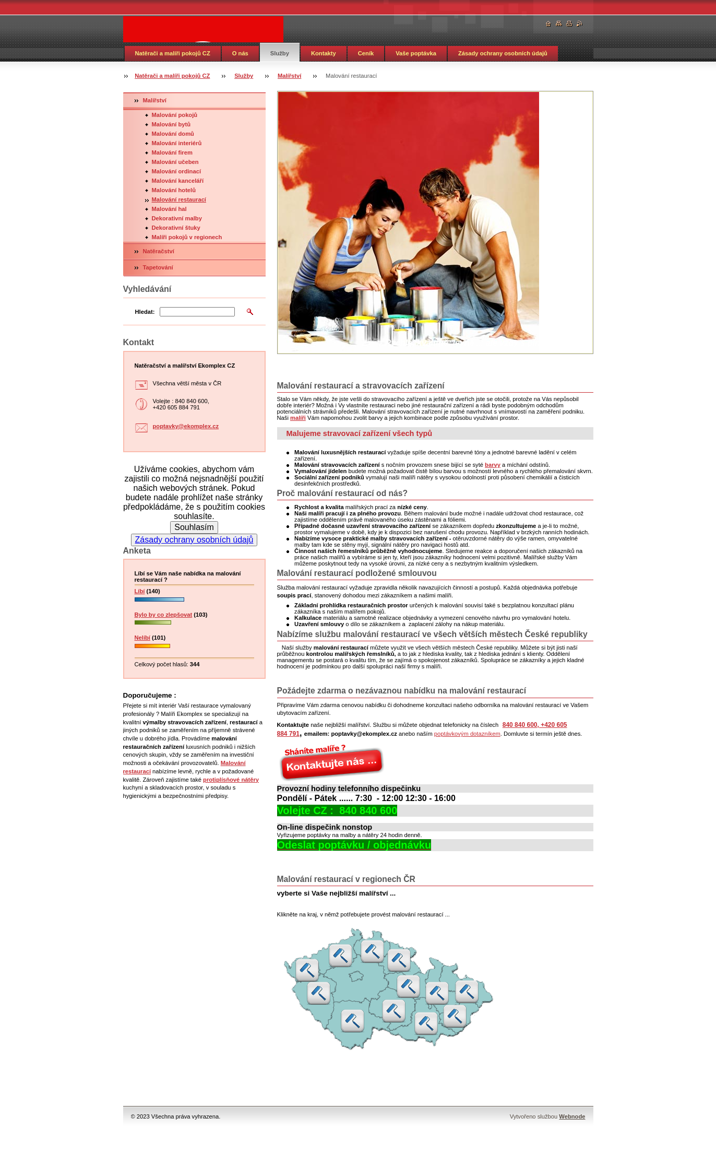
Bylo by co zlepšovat (164, 614)
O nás (240, 53)
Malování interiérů (177, 143)
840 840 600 (520, 724)
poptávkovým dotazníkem (467, 734)
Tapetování (158, 267)
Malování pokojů (175, 115)
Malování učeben (175, 162)
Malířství (289, 76)
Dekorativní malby (177, 218)
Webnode (572, 1116)
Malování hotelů (174, 190)
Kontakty (323, 53)
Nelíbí (142, 637)
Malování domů (173, 134)
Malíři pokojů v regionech (187, 237)
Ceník (366, 53)
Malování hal (169, 209)
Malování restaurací (179, 199)
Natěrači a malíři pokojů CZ (172, 53)
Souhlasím (194, 527)
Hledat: (145, 312)
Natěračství (158, 251)
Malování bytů (171, 124)
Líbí (140, 591)
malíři (298, 418)
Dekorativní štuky (176, 228)
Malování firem (172, 152)
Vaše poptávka (416, 53)
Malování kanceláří (178, 181)
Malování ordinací (176, 171)
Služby (279, 53)
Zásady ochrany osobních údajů (502, 53)
